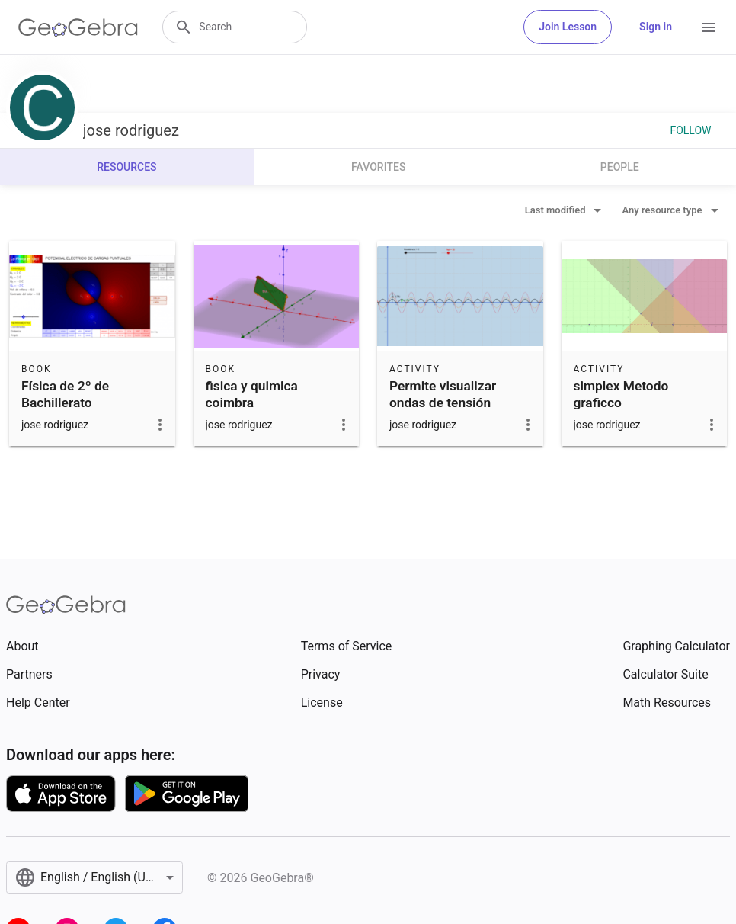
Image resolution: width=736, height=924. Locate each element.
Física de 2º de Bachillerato (65, 394)
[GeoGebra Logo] (78, 27)
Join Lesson (568, 27)
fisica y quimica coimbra (252, 394)
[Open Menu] (708, 27)
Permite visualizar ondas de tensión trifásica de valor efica (455, 403)
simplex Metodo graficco (621, 394)
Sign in (655, 27)
